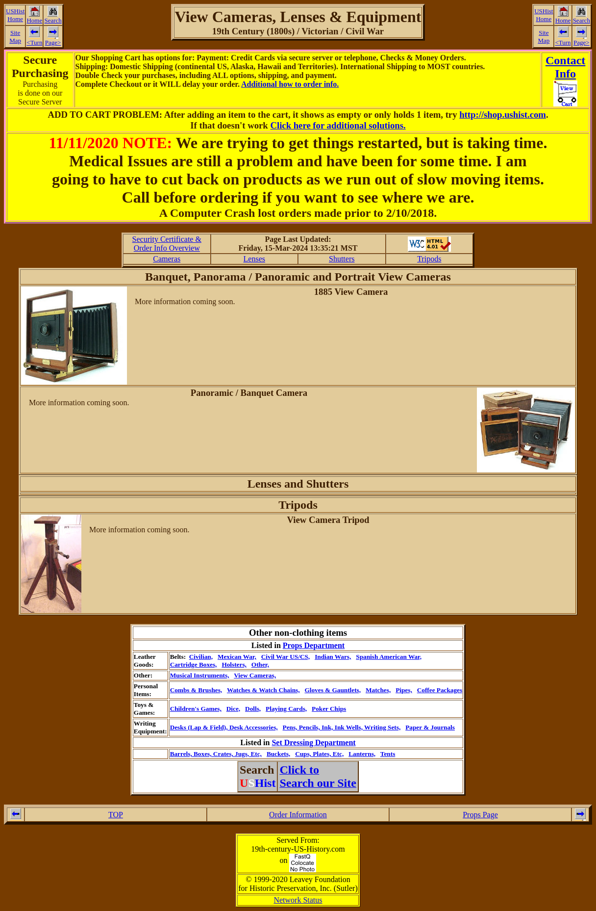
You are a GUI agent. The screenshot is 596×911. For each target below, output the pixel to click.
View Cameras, (255, 675)
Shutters (341, 259)
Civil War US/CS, (285, 656)
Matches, (378, 690)
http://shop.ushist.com (502, 114)
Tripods (429, 259)
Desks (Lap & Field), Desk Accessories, (224, 727)
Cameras (166, 259)
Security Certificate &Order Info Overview (166, 243)
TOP (115, 814)
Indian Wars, (333, 656)
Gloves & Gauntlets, (332, 690)
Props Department (314, 645)
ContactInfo (565, 67)
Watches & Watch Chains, (263, 690)
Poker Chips (329, 708)
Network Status (297, 900)
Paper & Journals (430, 727)
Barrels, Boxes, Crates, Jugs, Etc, (216, 753)
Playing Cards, (286, 708)
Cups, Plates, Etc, (319, 753)
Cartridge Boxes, (193, 664)
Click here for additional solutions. (337, 125)
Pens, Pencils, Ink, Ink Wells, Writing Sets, (342, 727)
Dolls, (253, 708)
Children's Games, (196, 708)
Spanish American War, (389, 656)
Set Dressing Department (313, 742)
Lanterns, (361, 753)
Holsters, (234, 664)
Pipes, (404, 690)
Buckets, (278, 753)
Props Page (480, 814)
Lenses (254, 259)
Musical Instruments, (199, 675)
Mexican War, (237, 656)
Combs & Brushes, (196, 690)
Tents (387, 753)
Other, (260, 664)
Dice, (233, 708)
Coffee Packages (439, 690)
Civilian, (201, 656)
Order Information (298, 814)
